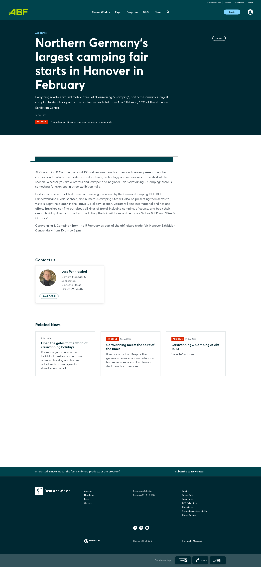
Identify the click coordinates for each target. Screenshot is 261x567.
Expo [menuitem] (118, 12)
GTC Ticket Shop (189, 503)
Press (250, 2)
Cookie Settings (189, 515)
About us (88, 491)
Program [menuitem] (132, 12)
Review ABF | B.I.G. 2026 (144, 495)
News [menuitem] (158, 12)
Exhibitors (239, 2)
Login (232, 12)
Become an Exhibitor (142, 491)
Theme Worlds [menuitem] (101, 12)
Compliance (187, 507)
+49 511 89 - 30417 (72, 369)
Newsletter (89, 495)
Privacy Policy (188, 495)
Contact (88, 503)
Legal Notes (187, 499)
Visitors (228, 2)
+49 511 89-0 (146, 541)
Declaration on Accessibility (194, 511)
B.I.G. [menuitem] (146, 12)
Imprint (185, 491)
